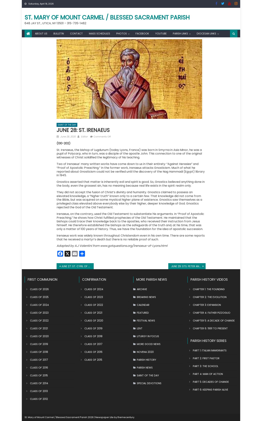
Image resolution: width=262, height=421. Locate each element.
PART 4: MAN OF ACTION (208, 374)
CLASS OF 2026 (39, 289)
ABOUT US (41, 33)
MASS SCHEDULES (99, 33)
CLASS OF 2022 (39, 320)
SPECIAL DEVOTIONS (149, 383)
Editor (84, 136)
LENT (139, 328)
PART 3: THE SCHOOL (205, 366)
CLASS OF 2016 (39, 367)
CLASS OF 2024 (39, 305)
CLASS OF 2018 (39, 352)
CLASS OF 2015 (39, 375)
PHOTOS (121, 33)
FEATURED (143, 313)
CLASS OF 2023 (39, 313)
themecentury (126, 417)
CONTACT (76, 33)
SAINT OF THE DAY (67, 124)
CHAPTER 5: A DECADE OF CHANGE (214, 320)
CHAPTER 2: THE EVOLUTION (210, 297)
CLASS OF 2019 (39, 344)
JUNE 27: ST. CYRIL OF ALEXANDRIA (77, 266)
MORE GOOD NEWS (148, 344)
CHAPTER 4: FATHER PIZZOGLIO (211, 313)
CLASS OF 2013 (39, 391)
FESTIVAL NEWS (146, 320)
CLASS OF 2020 (39, 336)
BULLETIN (58, 33)
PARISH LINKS (180, 33)
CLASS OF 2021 (39, 328)
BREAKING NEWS (146, 297)
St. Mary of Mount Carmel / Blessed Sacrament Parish (107, 17)
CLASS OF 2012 (39, 399)
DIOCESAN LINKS (206, 33)
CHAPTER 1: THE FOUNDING (209, 289)
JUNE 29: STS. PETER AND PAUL (188, 266)
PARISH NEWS (145, 367)
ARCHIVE (142, 289)
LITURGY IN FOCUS (148, 336)
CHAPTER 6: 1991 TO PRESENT (210, 328)
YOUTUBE (161, 33)
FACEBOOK (142, 33)
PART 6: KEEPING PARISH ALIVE (210, 389)
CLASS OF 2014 (39, 383)
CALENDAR (143, 305)
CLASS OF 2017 (39, 360)
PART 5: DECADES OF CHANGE (211, 382)
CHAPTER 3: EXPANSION (207, 305)
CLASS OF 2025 (39, 297)
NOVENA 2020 (145, 352)
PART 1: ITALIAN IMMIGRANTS (210, 350)
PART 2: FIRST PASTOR (206, 358)
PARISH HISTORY (146, 360)
